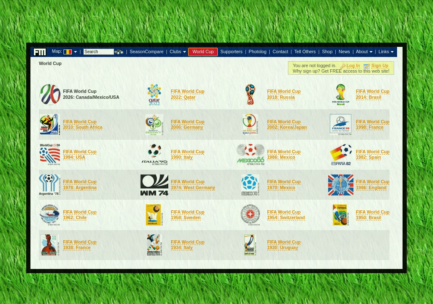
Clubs (175, 51)
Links (383, 51)
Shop (327, 51)
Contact (280, 51)
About (362, 51)
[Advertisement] (216, 19)
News (344, 51)
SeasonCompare (147, 51)
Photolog (257, 51)
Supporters (231, 51)
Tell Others (305, 51)
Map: (57, 51)
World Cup (203, 51)
